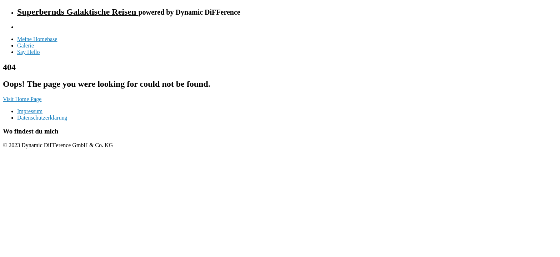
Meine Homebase (37, 39)
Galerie (25, 45)
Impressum (29, 111)
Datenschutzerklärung (42, 118)
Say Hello (28, 52)
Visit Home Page (22, 99)
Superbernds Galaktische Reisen (77, 11)
